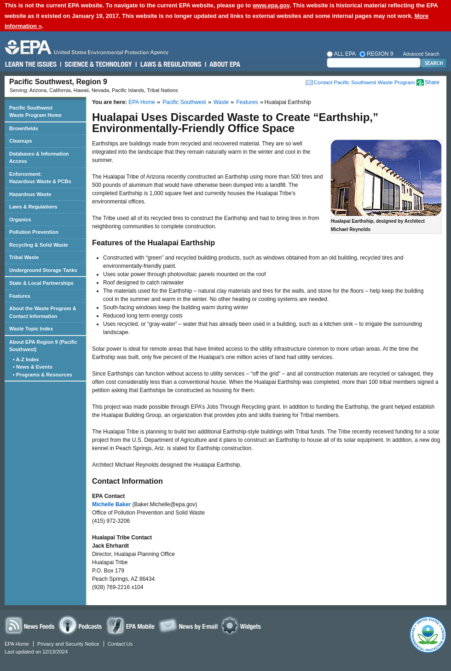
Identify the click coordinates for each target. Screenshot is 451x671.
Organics (20, 219)
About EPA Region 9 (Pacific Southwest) (43, 346)
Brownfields (23, 128)
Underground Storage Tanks (43, 270)
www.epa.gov (271, 5)
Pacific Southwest (184, 102)
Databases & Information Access (39, 157)
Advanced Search (421, 54)
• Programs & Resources (43, 374)
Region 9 (376, 54)
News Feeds (30, 625)
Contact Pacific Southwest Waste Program (364, 82)
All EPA (342, 54)
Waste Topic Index (31, 328)
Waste (221, 102)
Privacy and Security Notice (68, 644)
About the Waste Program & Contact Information (42, 312)
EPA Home (141, 102)
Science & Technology (97, 64)
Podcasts (81, 625)
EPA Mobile (131, 625)
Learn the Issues (31, 64)
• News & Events (33, 367)
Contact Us (120, 644)
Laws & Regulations (170, 64)
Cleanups (20, 141)
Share (432, 82)
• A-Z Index (26, 359)
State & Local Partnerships (41, 283)
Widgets (242, 625)
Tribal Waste (24, 257)
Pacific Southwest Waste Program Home (35, 111)
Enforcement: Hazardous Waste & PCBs (40, 178)
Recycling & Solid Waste (38, 245)
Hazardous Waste (30, 194)
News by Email (188, 625)
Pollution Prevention (33, 232)
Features (247, 102)
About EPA (224, 64)
